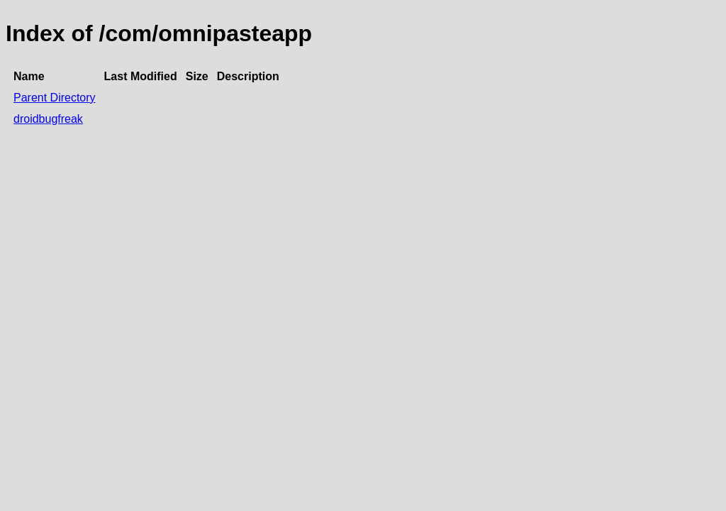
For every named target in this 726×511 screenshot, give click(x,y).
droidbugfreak (48, 119)
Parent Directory (54, 98)
